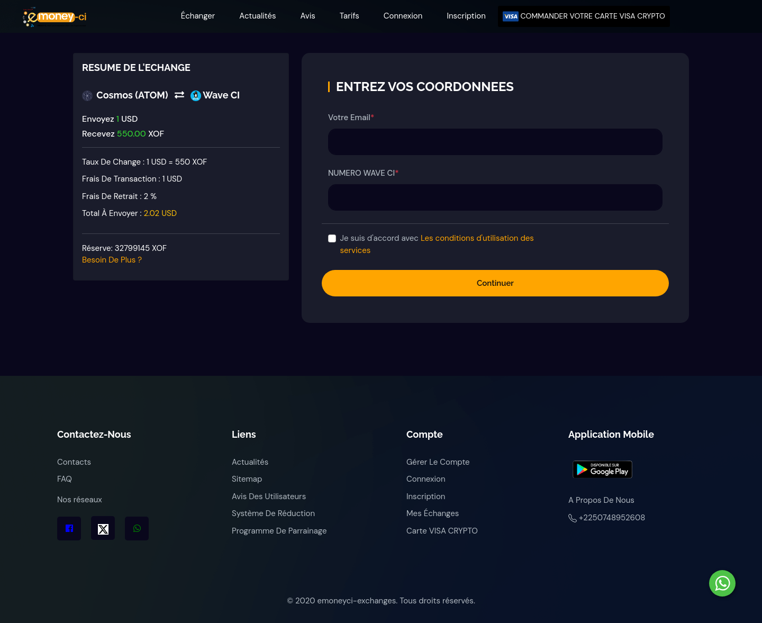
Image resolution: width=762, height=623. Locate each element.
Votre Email (351, 117)
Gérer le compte (438, 462)
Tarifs (349, 16)
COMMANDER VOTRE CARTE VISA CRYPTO (584, 16)
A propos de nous (601, 500)
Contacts (74, 462)
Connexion (403, 16)
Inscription (466, 16)
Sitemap (247, 479)
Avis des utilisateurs (269, 496)
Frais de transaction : (132, 179)
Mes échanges (432, 513)
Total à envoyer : (129, 213)
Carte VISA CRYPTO (442, 531)
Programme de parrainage (279, 531)
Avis (308, 16)
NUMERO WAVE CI (363, 173)
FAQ (64, 479)
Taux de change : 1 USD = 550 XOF (144, 162)
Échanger (198, 16)
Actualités (257, 16)
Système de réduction (273, 513)
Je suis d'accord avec (437, 244)
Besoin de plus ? (112, 260)
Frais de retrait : (119, 196)
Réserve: (124, 254)
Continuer (495, 283)
